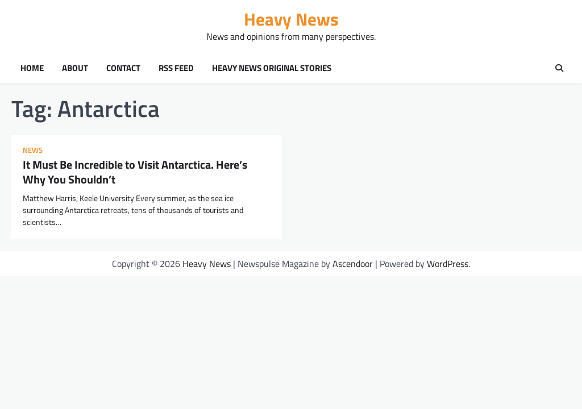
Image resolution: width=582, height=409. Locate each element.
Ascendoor (352, 263)
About (75, 68)
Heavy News (291, 19)
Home (32, 68)
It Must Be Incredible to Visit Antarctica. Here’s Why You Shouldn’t (135, 172)
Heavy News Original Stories (271, 68)
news (33, 150)
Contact (123, 68)
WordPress (447, 263)
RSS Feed (176, 68)
